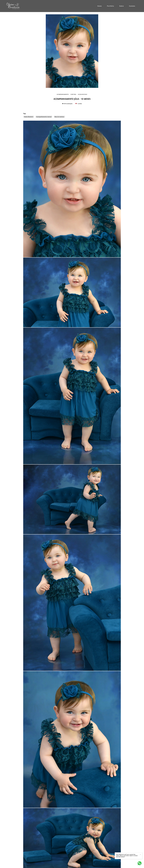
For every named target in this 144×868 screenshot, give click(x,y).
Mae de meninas (59, 117)
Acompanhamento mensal (43, 117)
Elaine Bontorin (28, 117)
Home (100, 6)
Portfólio (110, 6)
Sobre (121, 6)
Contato (132, 6)
